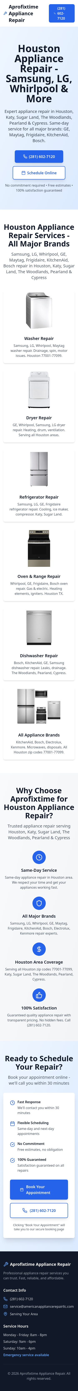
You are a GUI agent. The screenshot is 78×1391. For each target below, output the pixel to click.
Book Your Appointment (35, 1189)
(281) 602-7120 (59, 13)
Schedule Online (39, 172)
